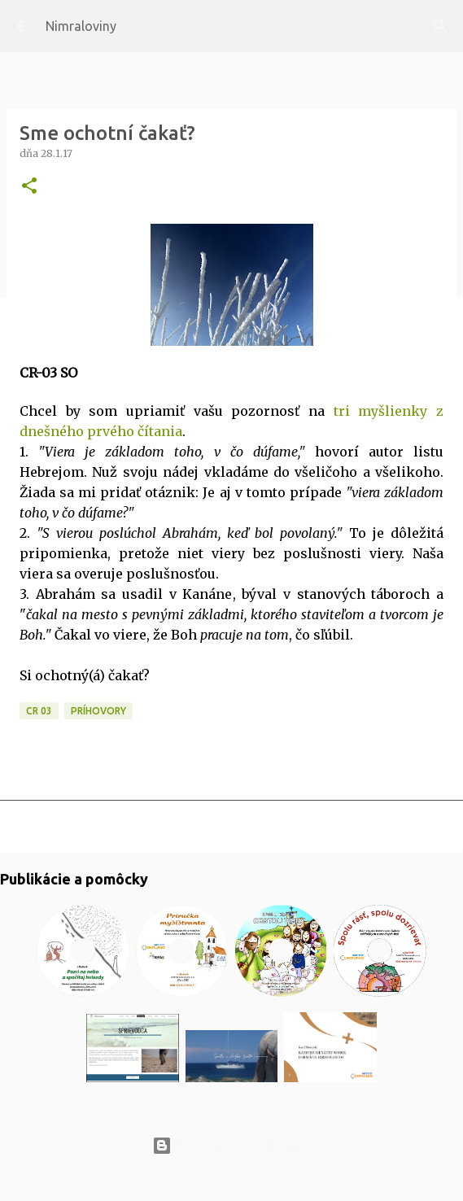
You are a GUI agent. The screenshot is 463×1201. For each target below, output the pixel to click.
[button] (29, 187)
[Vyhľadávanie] (440, 26)
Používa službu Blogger (232, 1145)
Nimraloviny (81, 26)
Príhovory (98, 710)
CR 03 (39, 710)
